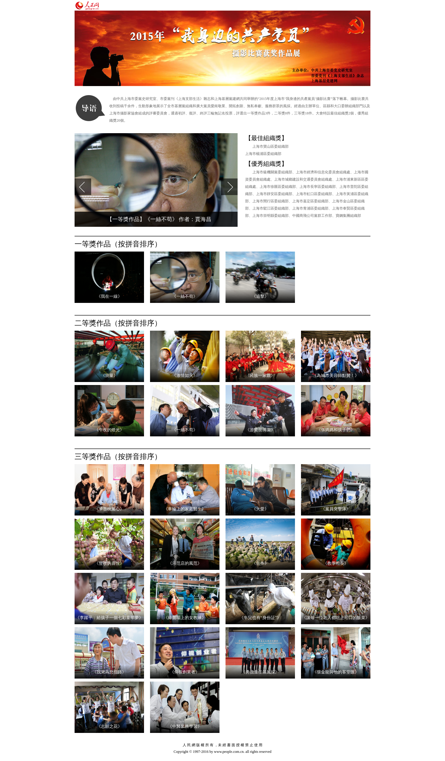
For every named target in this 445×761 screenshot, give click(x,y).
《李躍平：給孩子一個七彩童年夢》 (109, 617)
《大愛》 (260, 509)
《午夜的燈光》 (109, 430)
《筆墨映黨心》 (109, 509)
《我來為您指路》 (109, 672)
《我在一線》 (109, 296)
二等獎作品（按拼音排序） (118, 323)
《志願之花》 (109, 726)
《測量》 (109, 375)
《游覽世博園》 (260, 430)
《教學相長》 (335, 563)
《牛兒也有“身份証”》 (260, 617)
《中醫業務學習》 (185, 726)
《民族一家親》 (260, 375)
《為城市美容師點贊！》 (335, 375)
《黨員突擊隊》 (336, 509)
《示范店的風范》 (185, 563)
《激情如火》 (184, 375)
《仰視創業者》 (185, 672)
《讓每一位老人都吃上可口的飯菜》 (336, 617)
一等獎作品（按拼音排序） (118, 244)
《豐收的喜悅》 (109, 563)
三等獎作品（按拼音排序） (118, 457)
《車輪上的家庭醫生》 (185, 509)
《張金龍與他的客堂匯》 (335, 672)
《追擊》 (260, 296)
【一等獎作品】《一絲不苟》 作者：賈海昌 (159, 219)
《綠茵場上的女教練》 (185, 617)
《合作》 (260, 563)
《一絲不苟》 (184, 296)
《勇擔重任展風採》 (260, 672)
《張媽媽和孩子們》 (336, 430)
